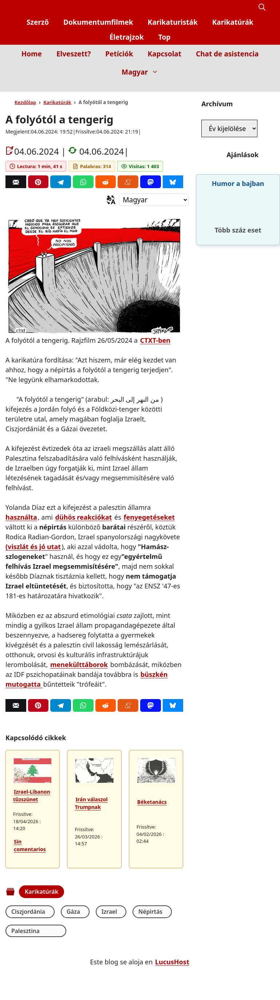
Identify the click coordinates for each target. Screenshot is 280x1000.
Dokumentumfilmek (98, 22)
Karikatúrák (232, 22)
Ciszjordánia (28, 912)
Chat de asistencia (227, 54)
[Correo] (15, 181)
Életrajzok (127, 37)
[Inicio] (260, 86)
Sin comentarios (30, 845)
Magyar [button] (144, 72)
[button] (262, 7)
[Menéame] (128, 181)
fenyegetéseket (149, 517)
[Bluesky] (173, 181)
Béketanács (152, 801)
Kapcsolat (164, 54)
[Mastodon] (150, 181)
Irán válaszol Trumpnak (91, 803)
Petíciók (119, 54)
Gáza (71, 912)
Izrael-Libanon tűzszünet (31, 795)
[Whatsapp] (83, 181)
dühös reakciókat (83, 517)
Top (164, 37)
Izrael (104, 912)
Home (31, 54)
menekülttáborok (79, 664)
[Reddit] (105, 181)
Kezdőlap (25, 102)
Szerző (38, 22)
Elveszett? (73, 54)
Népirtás (142, 912)
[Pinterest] (38, 181)
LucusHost (172, 962)
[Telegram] (60, 181)
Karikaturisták (173, 22)
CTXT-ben (155, 340)
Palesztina (25, 931)
